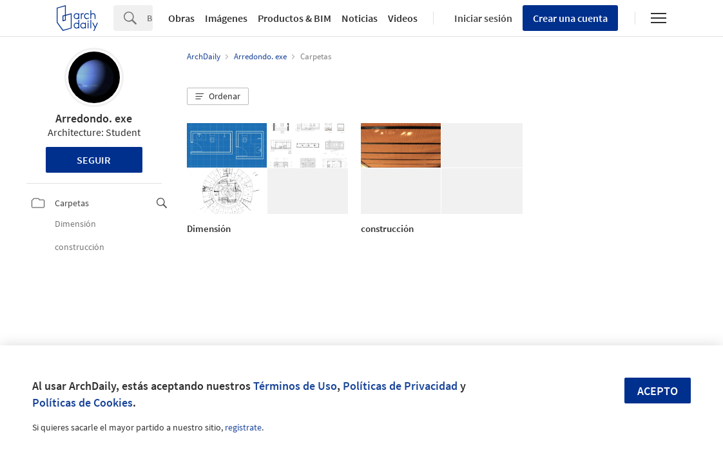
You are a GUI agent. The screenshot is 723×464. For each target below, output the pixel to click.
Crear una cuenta (570, 18)
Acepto (657, 390)
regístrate (243, 427)
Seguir (94, 159)
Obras (181, 18)
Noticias (360, 18)
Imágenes (226, 18)
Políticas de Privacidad (400, 385)
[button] (218, 97)
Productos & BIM (294, 18)
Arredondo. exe (93, 118)
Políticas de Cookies (82, 402)
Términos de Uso (295, 385)
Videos (403, 18)
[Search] (150, 18)
